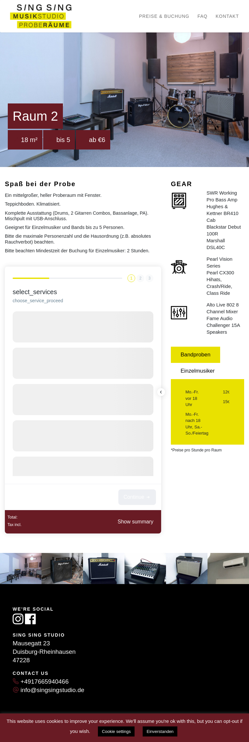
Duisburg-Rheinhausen (44, 651)
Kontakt (227, 16)
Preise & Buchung (164, 16)
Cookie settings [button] (116, 731)
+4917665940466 (44, 681)
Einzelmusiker (198, 371)
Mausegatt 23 (31, 643)
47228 (21, 660)
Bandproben (195, 355)
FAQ (202, 16)
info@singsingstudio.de (52, 690)
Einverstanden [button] (160, 731)
